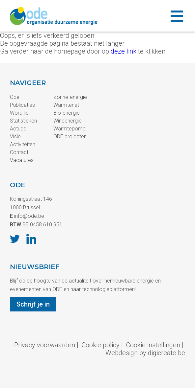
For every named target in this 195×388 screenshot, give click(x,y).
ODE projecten (70, 136)
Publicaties (22, 105)
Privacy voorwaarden (44, 345)
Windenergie (67, 121)
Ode (14, 97)
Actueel (18, 129)
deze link (123, 51)
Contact (19, 152)
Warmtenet (66, 105)
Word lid (19, 113)
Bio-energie (66, 113)
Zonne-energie (70, 97)
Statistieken (23, 121)
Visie (15, 136)
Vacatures (22, 160)
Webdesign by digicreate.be (145, 353)
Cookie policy (101, 345)
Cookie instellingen (153, 345)
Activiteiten (22, 144)
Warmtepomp (69, 129)
